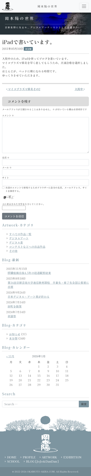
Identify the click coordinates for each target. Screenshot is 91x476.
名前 (5, 157)
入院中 (80, 89)
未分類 (13, 338)
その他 (13, 251)
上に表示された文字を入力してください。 (23, 204)
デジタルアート (19, 238)
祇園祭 (12, 316)
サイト (5, 177)
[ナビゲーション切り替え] (84, 6)
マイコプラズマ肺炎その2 (23, 89)
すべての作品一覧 (20, 234)
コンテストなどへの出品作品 (27, 246)
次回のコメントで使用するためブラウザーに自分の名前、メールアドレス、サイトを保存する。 (46, 189)
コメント (8, 115)
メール (7, 167)
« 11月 (10, 356)
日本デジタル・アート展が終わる (29, 296)
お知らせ (14, 334)
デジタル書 (16, 242)
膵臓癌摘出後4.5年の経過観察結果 (29, 273)
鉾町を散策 (15, 306)
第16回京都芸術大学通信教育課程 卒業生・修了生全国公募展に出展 (48, 284)
